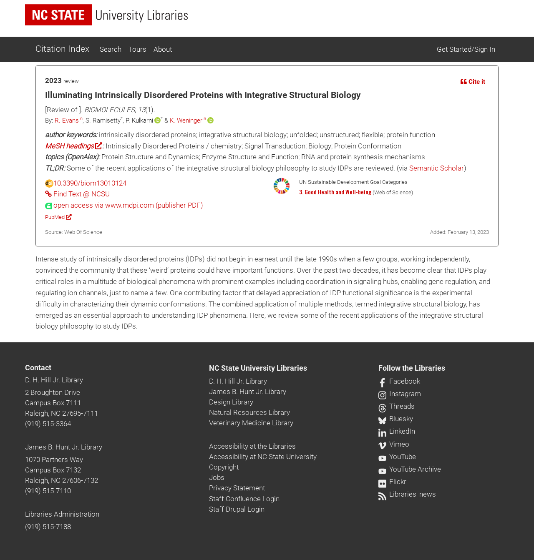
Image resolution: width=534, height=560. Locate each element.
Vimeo (393, 444)
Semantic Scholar (436, 168)
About (163, 49)
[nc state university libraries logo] (106, 14)
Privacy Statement (237, 488)
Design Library (231, 402)
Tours (137, 49)
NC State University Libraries (258, 368)
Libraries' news (407, 494)
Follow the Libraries (411, 368)
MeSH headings (73, 146)
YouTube (397, 456)
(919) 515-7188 (48, 526)
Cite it (473, 81)
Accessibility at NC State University (263, 456)
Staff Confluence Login (244, 499)
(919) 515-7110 (48, 491)
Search (110, 49)
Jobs (216, 477)
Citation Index (62, 49)
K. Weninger (186, 120)
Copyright (224, 467)
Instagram (399, 393)
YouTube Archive (409, 469)
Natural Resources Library (249, 412)
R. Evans (67, 120)
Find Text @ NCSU (77, 194)
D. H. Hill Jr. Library (54, 380)
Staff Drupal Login (236, 509)
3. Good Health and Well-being (335, 192)
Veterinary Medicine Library (251, 423)
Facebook (399, 381)
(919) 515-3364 (48, 423)
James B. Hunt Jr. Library (63, 447)
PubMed (58, 217)
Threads (396, 406)
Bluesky (395, 418)
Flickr (392, 481)
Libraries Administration (62, 514)
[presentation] (124, 205)
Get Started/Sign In (466, 49)
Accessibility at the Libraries (252, 446)
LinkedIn (396, 431)
